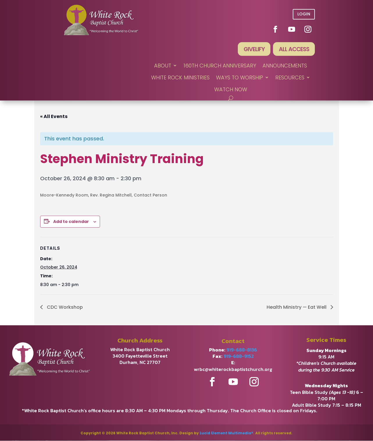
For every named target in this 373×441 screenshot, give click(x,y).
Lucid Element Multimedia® (226, 433)
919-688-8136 (241, 350)
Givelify (253, 49)
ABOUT (162, 65)
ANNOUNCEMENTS (285, 65)
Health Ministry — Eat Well (297, 307)
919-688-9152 (239, 356)
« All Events (53, 116)
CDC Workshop (64, 307)
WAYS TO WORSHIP (239, 78)
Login (303, 14)
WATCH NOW (230, 90)
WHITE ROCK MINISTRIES (180, 78)
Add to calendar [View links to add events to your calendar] (71, 222)
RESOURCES (289, 78)
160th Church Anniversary (219, 65)
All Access (293, 49)
